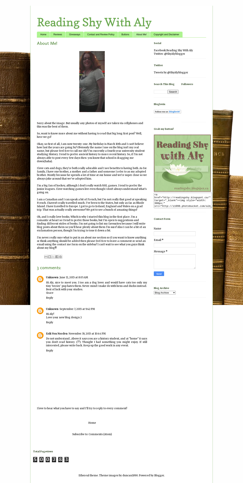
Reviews (57, 34)
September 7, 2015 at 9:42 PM (77, 309)
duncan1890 (130, 475)
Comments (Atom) (100, 434)
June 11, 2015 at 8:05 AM (74, 277)
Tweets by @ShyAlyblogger (171, 72)
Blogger (159, 475)
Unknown (52, 277)
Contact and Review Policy (100, 34)
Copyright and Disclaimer (166, 34)
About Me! (141, 34)
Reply (49, 297)
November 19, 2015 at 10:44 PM (87, 333)
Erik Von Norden (57, 333)
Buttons (125, 34)
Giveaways (74, 34)
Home (43, 34)
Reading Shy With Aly (94, 22)
